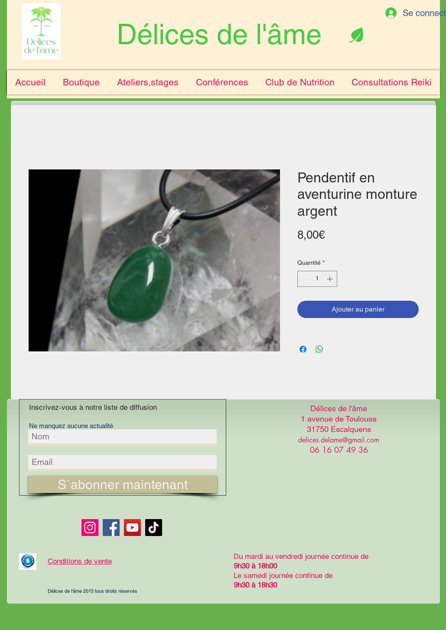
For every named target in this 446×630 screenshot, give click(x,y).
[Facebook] (111, 527)
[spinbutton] (317, 278)
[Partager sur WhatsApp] (319, 349)
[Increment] (330, 278)
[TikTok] (153, 527)
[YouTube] (132, 527)
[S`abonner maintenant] (122, 484)
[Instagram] (89, 527)
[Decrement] (304, 278)
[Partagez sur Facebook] (303, 349)
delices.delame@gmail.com (338, 440)
